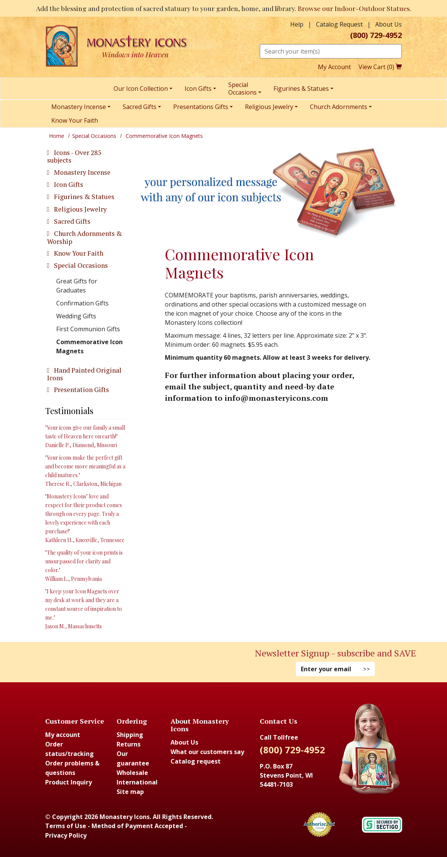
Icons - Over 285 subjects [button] (74, 156)
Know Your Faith (77, 253)
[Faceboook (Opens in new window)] (104, 661)
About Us (388, 24)
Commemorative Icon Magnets (89, 346)
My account (62, 735)
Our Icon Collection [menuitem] (141, 88)
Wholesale (132, 772)
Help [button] (296, 24)
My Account (334, 67)
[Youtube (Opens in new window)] (119, 661)
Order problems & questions (72, 768)
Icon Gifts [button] (67, 184)
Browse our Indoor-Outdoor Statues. (354, 8)
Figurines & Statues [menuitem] (301, 88)
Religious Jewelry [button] (79, 209)
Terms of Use (65, 826)
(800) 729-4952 (376, 35)
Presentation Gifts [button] (80, 389)
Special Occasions (94, 135)
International (137, 782)
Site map (130, 791)
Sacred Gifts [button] (71, 221)
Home (56, 135)
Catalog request (196, 761)
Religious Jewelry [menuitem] (269, 107)
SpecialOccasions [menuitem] (242, 88)
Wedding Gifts (76, 316)
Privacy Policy (66, 835)
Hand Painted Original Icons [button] (84, 374)
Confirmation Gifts (82, 303)
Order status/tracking (69, 749)
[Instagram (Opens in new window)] (108, 661)
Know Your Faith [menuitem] (74, 120)
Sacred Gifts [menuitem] (139, 107)
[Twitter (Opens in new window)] (115, 661)
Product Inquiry (68, 782)
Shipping (130, 735)
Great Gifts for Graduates (76, 285)
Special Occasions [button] (80, 265)
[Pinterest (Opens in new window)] (112, 661)
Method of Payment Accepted (137, 826)
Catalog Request (339, 24)
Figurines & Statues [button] (83, 196)
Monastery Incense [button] (81, 172)
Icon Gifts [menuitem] (198, 88)
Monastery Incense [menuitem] (78, 107)
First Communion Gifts (88, 329)
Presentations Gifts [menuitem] (200, 107)
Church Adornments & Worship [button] (84, 237)
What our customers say (207, 752)
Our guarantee (133, 758)
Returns (129, 744)
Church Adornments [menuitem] (338, 107)
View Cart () (380, 67)
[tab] (85, 156)
